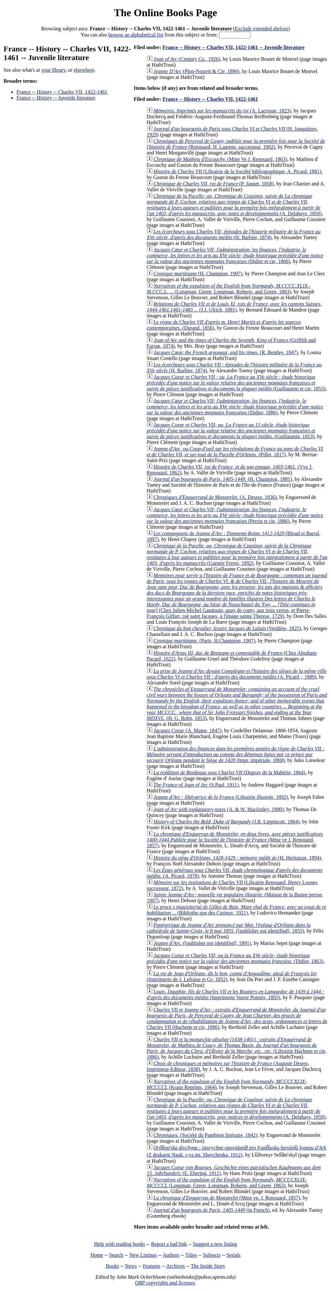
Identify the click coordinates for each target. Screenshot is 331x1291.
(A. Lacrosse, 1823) (222, 110)
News (131, 1266)
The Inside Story (208, 1266)
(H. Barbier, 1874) (234, 234)
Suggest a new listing (215, 1244)
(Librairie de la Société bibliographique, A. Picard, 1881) (237, 171)
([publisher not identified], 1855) (229, 928)
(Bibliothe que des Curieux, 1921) (236, 909)
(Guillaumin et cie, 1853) (236, 382)
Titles (191, 1255)
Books (112, 1266)
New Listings (143, 1255)
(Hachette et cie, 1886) (237, 1018)
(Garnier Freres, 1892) (237, 554)
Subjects (211, 1255)
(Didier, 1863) (235, 958)
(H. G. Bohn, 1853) (237, 703)
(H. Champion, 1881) (223, 479)
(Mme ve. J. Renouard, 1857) (227, 1198)
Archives (175, 1266)
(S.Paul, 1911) (196, 785)
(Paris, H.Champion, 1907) (204, 640)
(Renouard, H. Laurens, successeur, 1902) (236, 144)
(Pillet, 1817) (235, 451)
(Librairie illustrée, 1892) (221, 797)
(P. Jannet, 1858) (214, 183)
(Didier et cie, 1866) (235, 255)
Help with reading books (119, 1244)
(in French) (212, 1210)
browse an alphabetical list (135, 34)
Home (97, 1255)
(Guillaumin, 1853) (231, 430)
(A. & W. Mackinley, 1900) (219, 809)
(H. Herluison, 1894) (237, 858)
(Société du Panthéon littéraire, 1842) (206, 1135)
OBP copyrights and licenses (165, 1283)
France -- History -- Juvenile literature (55, 98)
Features (151, 1266)
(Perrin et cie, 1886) (235, 515)
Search (116, 1255)
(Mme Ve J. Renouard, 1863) (220, 159)
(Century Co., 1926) (187, 59)
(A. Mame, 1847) (188, 730)
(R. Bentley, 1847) (226, 352)
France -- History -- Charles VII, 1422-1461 (61, 92)
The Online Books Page (165, 12)
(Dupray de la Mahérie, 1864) (229, 772)
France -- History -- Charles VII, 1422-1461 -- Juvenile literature (233, 47)
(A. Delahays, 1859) (234, 204)
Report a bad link (169, 1244)
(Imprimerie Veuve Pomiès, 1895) (235, 994)
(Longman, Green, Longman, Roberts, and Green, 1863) (229, 288)
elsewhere (84, 70)
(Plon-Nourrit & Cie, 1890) (197, 71)
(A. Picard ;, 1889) (236, 674)
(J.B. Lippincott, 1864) (227, 821)
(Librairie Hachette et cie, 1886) (236, 1048)
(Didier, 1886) (235, 406)
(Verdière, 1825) (227, 628)
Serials (234, 1255)
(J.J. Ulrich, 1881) (234, 306)
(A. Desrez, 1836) (215, 497)
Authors (171, 1255)
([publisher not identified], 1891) (202, 943)
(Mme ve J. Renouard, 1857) (235, 839)
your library (53, 70)
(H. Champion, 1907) (198, 273)
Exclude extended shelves (261, 28)
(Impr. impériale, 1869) (235, 754)
